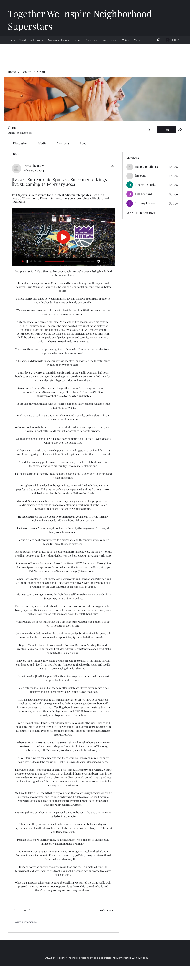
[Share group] (180, 129)
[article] (63, 546)
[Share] (112, 166)
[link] (20, 143)
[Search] (148, 129)
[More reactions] (27, 910)
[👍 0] (16, 910)
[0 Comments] (105, 910)
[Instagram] (158, 40)
